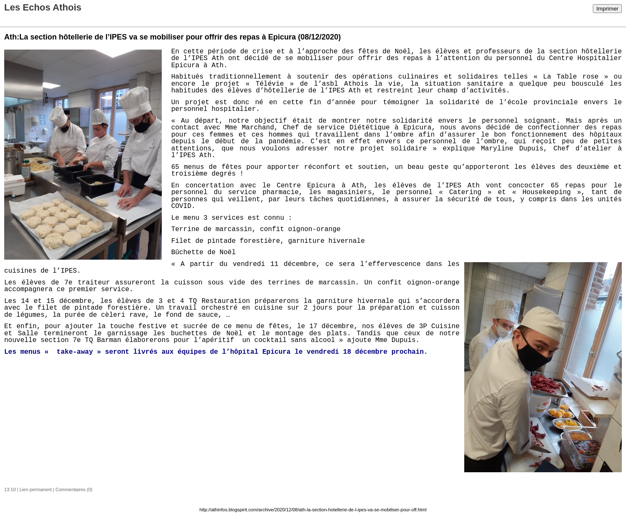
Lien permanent (36, 489)
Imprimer (607, 8)
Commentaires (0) (73, 489)
